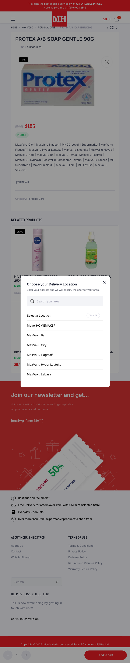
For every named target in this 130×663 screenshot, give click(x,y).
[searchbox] (65, 301)
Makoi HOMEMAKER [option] (41, 325)
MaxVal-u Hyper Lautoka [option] (44, 365)
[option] (65, 316)
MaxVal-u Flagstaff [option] (40, 355)
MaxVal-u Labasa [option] (39, 374)
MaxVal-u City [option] (36, 345)
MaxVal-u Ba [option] (36, 335)
